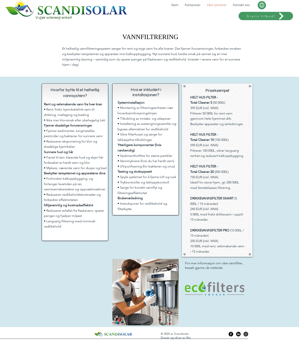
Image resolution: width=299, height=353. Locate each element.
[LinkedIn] (238, 334)
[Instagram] (246, 334)
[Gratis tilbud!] (266, 16)
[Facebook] (231, 334)
